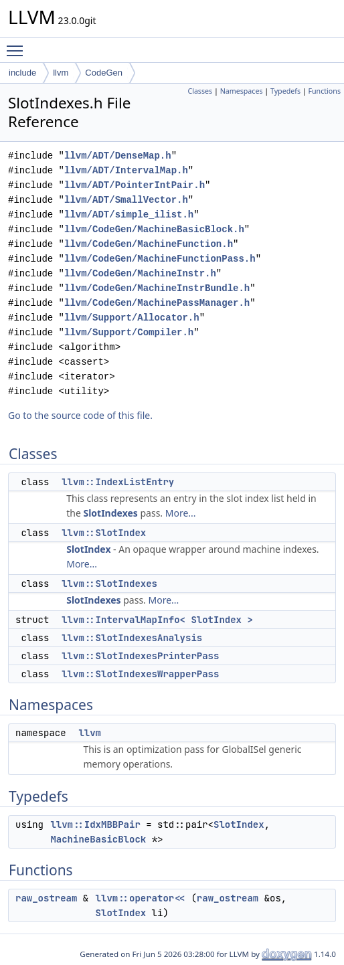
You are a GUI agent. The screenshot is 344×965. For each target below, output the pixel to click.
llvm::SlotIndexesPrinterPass (140, 656)
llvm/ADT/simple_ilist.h (128, 214)
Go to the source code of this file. (80, 415)
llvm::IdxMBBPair (95, 824)
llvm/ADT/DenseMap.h (117, 155)
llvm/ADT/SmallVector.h (126, 199)
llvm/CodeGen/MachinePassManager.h (157, 302)
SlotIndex (88, 549)
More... (180, 513)
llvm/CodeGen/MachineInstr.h (140, 273)
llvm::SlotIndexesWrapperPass (140, 674)
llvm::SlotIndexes (109, 584)
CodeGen (103, 73)
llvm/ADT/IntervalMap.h (126, 170)
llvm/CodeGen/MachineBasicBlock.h (154, 229)
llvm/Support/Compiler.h (128, 332)
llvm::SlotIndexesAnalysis (132, 638)
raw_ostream (46, 898)
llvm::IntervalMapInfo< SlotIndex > (157, 620)
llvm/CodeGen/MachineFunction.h (148, 244)
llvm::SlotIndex (104, 533)
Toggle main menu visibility (18, 45)
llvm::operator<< (140, 898)
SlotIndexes (110, 513)
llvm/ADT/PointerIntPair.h (134, 185)
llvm (60, 73)
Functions (324, 91)
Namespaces (241, 91)
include (22, 73)
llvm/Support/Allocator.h (131, 317)
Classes (199, 91)
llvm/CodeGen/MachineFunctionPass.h (160, 258)
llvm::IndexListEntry (118, 482)
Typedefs (285, 91)
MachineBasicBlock (98, 839)
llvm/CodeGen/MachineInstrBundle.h (157, 288)
